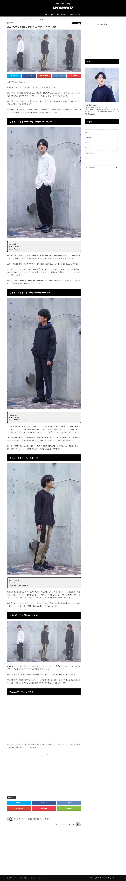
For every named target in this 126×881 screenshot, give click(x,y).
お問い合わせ (61, 14)
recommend (89, 153)
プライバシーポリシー (74, 14)
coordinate (12, 797)
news (87, 142)
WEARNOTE (63, 7)
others (87, 148)
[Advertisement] (26, 773)
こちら (92, 114)
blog (86, 127)
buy (86, 132)
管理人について (49, 14)
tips (86, 158)
